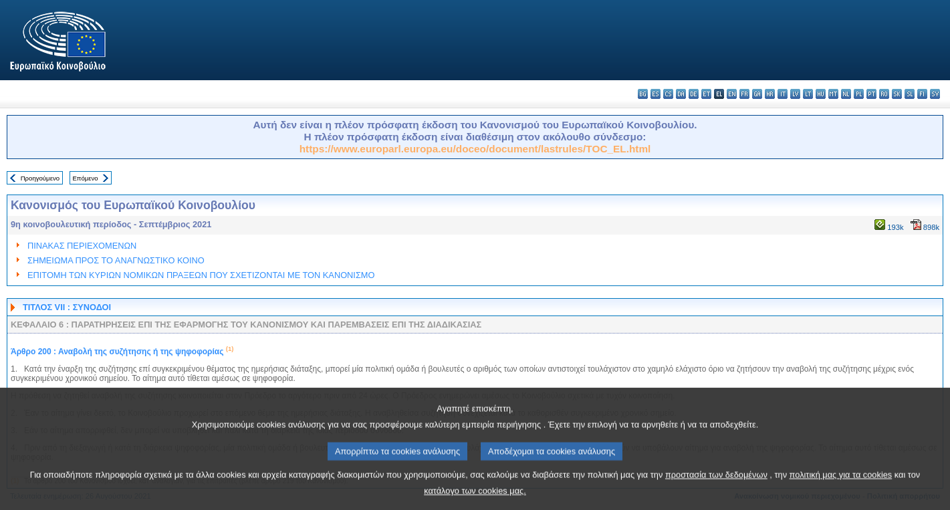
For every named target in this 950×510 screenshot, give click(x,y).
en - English (732, 94)
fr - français (744, 94)
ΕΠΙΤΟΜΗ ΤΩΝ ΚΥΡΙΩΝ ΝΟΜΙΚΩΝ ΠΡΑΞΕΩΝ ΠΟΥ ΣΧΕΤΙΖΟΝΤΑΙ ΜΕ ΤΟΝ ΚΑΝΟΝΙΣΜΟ (200, 275)
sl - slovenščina (910, 94)
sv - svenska (935, 94)
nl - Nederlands (846, 94)
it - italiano (783, 94)
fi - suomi (922, 94)
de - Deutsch (694, 94)
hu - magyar (821, 94)
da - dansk (681, 94)
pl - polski (859, 94)
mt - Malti (833, 94)
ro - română (884, 94)
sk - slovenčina (897, 94)
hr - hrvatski (770, 94)
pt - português (871, 94)
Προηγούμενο (40, 178)
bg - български (643, 94)
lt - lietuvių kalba (808, 94)
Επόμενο (85, 178)
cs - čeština (668, 94)
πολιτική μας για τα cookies (841, 492)
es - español (655, 94)
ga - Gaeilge (757, 94)
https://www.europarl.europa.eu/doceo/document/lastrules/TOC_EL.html (475, 148)
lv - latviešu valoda (795, 94)
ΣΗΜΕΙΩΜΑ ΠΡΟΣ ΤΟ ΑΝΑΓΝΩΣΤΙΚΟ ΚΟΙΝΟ (116, 260)
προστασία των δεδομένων (716, 492)
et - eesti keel (706, 94)
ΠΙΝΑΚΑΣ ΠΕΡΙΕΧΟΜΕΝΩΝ (81, 246)
